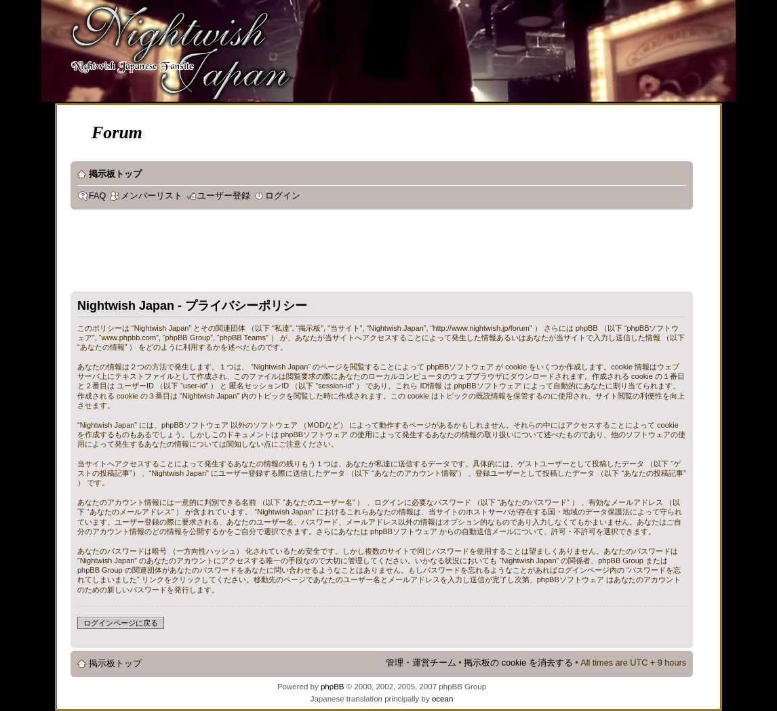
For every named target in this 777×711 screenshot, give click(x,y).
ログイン (282, 196)
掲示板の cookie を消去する (518, 663)
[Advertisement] (317, 253)
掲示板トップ (115, 174)
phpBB (332, 687)
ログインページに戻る (120, 623)
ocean (442, 699)
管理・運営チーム (421, 663)
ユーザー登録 (223, 196)
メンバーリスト (151, 196)
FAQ (97, 196)
